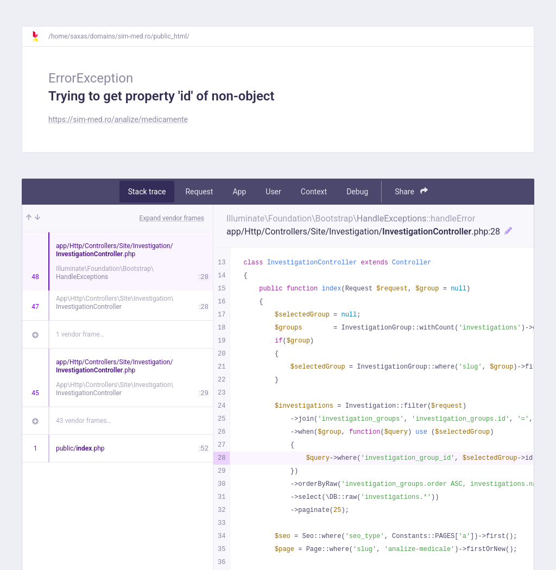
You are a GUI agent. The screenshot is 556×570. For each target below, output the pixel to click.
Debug (357, 191)
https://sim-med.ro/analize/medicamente (118, 119)
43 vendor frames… (83, 421)
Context (314, 191)
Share (411, 191)
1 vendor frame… (80, 334)
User (273, 191)
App (239, 191)
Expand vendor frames (172, 218)
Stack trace (147, 191)
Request (199, 191)
